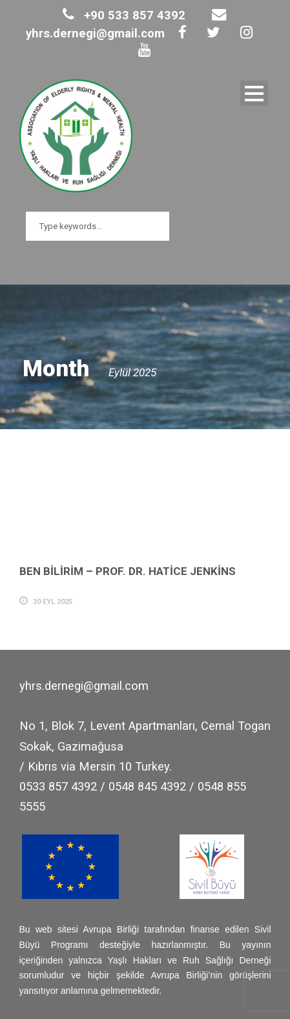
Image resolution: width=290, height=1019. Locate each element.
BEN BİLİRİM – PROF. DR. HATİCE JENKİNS (127, 571)
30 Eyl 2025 (52, 602)
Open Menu (254, 93)
